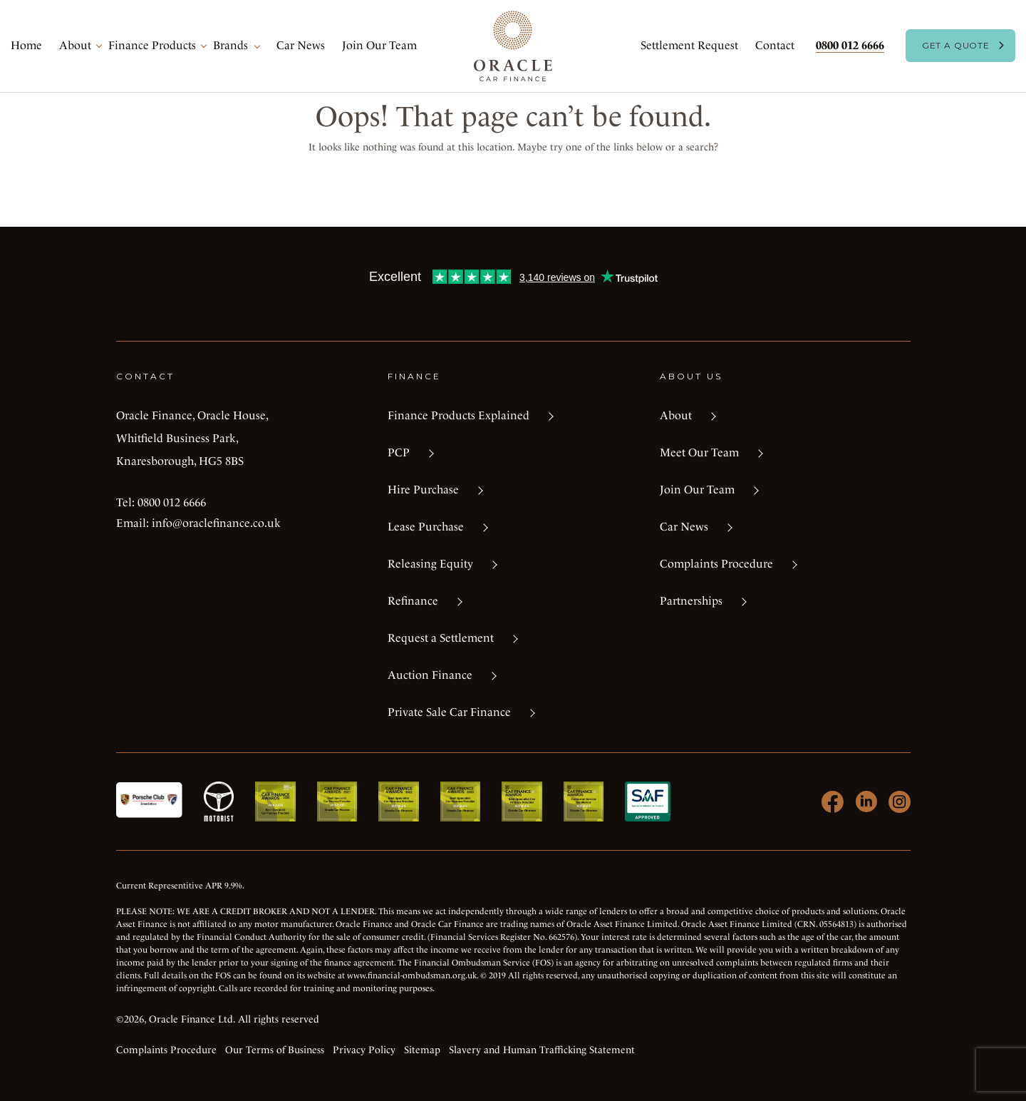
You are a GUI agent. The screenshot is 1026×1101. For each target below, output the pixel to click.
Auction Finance (430, 675)
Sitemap (422, 1049)
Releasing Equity (430, 563)
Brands (230, 45)
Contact (774, 45)
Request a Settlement (441, 638)
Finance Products (152, 45)
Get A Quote (956, 45)
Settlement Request (689, 45)
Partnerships (691, 601)
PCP (399, 452)
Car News (300, 45)
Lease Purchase (426, 526)
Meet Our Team (699, 452)
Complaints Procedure (716, 563)
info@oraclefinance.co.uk (216, 523)
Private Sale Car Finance (449, 712)
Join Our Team (379, 45)
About (75, 45)
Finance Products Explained (458, 415)
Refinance (413, 601)
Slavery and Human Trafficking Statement (542, 1049)
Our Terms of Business (274, 1049)
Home (26, 45)
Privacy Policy (364, 1049)
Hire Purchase (423, 489)
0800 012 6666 (850, 45)
